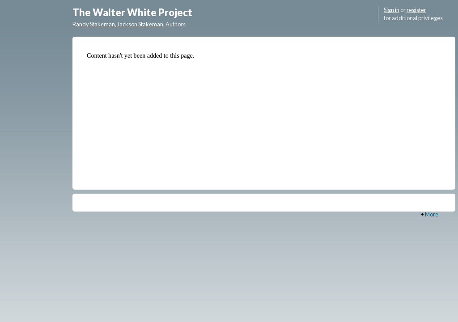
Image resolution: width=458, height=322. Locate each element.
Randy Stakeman (93, 24)
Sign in (391, 9)
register (416, 9)
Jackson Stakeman (140, 24)
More (431, 214)
